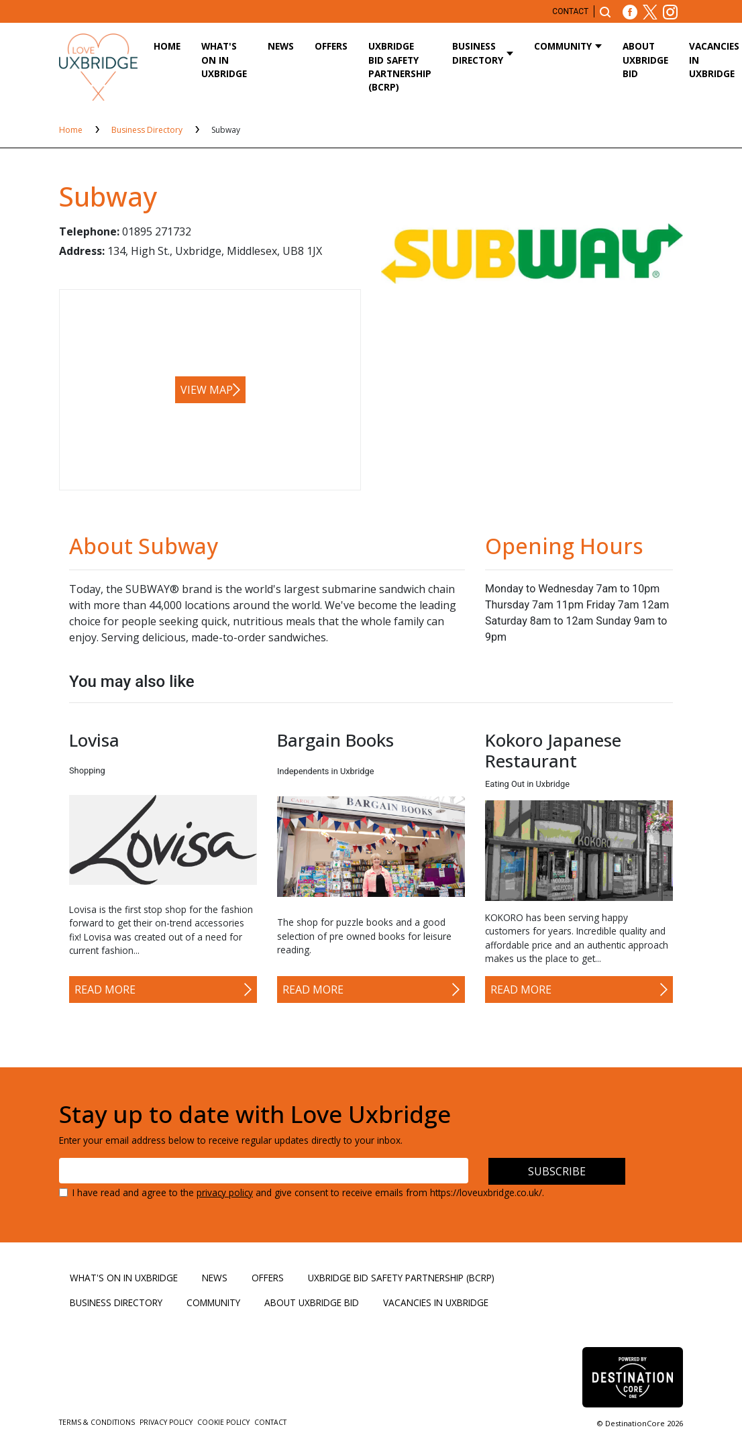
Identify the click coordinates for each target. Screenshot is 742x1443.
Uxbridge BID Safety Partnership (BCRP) (399, 66)
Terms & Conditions (98, 1422)
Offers (331, 46)
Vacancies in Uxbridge (435, 1302)
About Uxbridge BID (645, 60)
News (281, 46)
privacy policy (225, 1192)
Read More (105, 989)
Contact (570, 11)
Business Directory (477, 53)
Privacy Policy (167, 1422)
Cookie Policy (224, 1422)
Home (167, 46)
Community (563, 46)
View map (206, 389)
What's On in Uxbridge (224, 60)
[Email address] (263, 1170)
